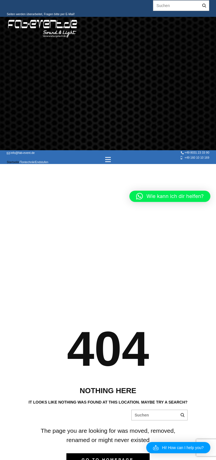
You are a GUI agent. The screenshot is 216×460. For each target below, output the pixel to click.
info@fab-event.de (21, 153)
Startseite (13, 162)
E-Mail (69, 14)
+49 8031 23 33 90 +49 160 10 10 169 (194, 155)
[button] (178, 447)
